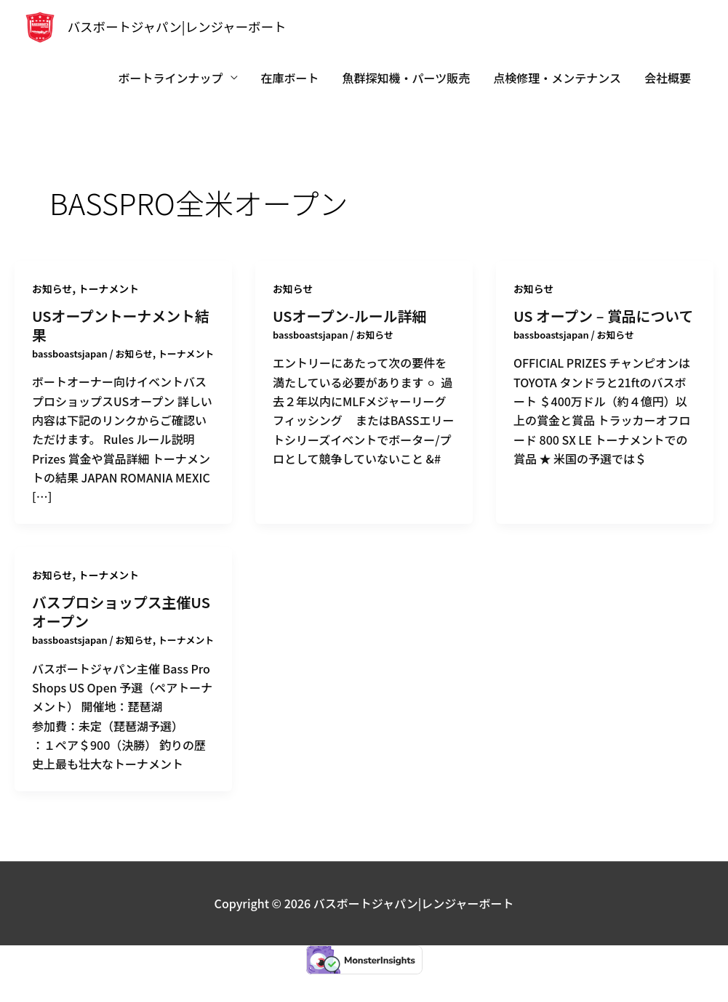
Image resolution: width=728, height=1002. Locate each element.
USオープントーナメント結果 (121, 325)
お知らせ (52, 288)
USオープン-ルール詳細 (350, 315)
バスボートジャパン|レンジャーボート (179, 26)
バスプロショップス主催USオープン (122, 625)
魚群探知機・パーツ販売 (407, 77)
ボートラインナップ (171, 77)
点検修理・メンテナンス (557, 77)
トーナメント (109, 288)
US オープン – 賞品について (604, 315)
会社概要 (667, 77)
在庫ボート (290, 77)
